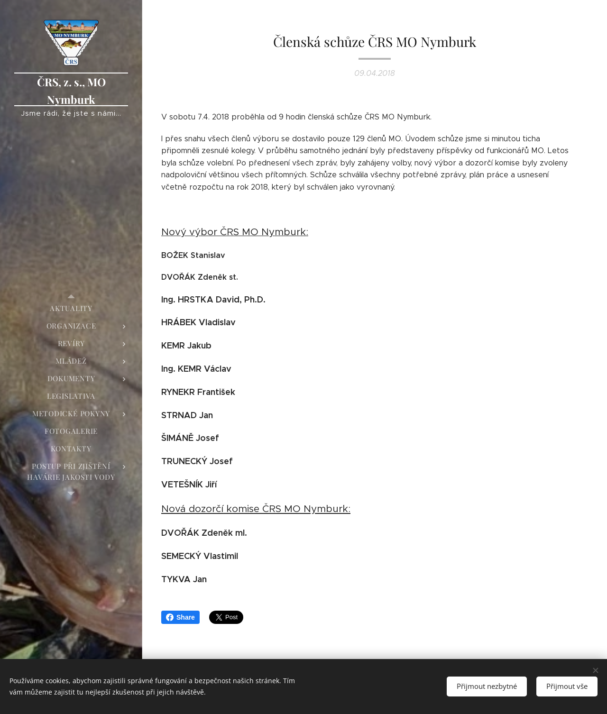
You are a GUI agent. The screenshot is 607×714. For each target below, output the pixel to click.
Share (180, 617)
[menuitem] (71, 308)
